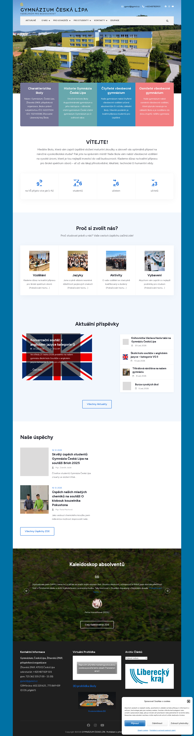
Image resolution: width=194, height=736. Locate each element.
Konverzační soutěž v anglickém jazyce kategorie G (52, 342)
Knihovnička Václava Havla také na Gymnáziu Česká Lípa (151, 340)
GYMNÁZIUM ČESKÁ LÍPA (54, 10)
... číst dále (36, 369)
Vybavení (155, 275)
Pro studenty (81, 20)
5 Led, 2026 (144, 388)
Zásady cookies (143, 730)
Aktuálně (31, 20)
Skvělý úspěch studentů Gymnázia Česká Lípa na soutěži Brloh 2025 (70, 458)
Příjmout (135, 723)
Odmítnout (157, 723)
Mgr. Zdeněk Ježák (64, 467)
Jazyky (77, 275)
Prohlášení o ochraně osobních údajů (163, 730)
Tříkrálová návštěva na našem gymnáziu (149, 370)
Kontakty (99, 20)
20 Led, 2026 (140, 345)
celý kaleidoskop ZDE (97, 624)
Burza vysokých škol (147, 384)
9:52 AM (56, 349)
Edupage (114, 20)
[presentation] (19, 47)
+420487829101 (152, 6)
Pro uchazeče (60, 20)
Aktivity (116, 275)
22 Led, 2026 (38, 349)
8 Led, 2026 (141, 376)
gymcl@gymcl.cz (131, 6)
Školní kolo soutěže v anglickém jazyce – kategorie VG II (149, 355)
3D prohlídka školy (84, 686)
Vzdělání (39, 275)
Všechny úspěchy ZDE (37, 531)
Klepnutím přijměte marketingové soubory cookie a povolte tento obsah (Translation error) (97, 668)
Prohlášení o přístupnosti (117, 732)
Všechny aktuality (97, 404)
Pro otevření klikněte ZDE (97, 711)
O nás (44, 20)
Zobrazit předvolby (179, 723)
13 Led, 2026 (139, 361)
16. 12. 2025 (57, 450)
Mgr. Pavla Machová (64, 509)
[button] (188, 701)
